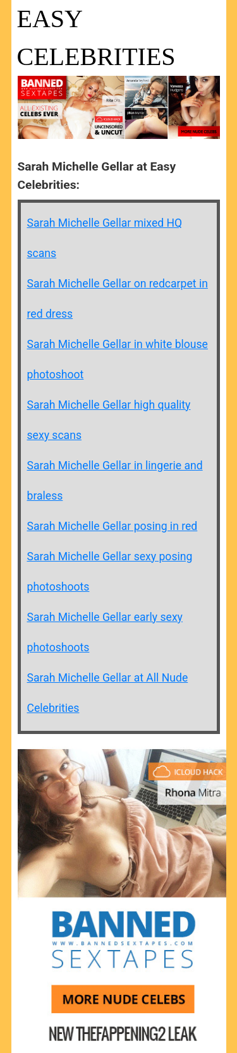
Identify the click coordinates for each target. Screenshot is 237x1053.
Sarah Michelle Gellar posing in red (112, 526)
